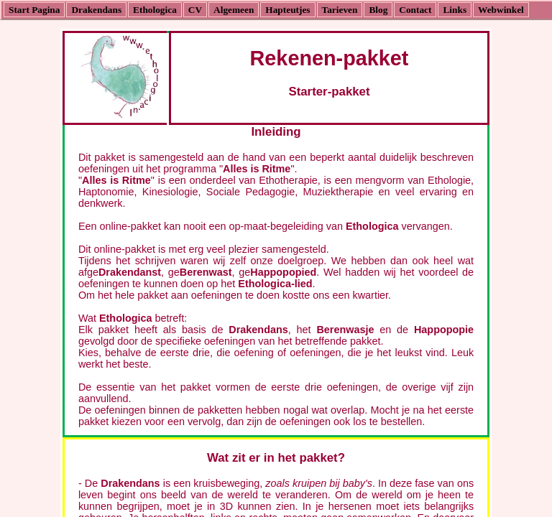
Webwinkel (501, 9)
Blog (378, 9)
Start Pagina (34, 9)
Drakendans (96, 9)
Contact (415, 9)
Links (454, 9)
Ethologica (155, 9)
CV (195, 9)
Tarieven (340, 9)
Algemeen (233, 9)
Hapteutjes (287, 9)
